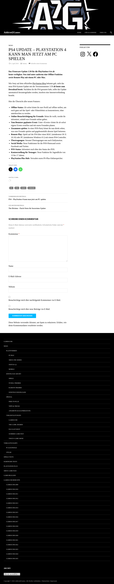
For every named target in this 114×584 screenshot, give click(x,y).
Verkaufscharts (10, 443)
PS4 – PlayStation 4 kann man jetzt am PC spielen (38, 197)
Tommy (24, 63)
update (31, 188)
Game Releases (10, 475)
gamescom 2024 (12, 554)
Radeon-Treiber (15, 388)
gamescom (8, 341)
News (11, 45)
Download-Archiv (13, 374)
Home (79, 32)
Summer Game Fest (16, 434)
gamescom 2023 (12, 549)
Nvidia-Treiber (15, 383)
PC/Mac (11, 355)
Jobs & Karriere (90, 32)
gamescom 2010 (12, 489)
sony (24, 188)
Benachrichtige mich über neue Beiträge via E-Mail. (29, 309)
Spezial (9, 397)
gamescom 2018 (12, 526)
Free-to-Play (14, 401)
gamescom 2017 (12, 521)
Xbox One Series (15, 360)
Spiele (11, 378)
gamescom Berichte (12, 480)
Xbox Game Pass (10, 471)
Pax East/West (14, 429)
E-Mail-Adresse (15, 276)
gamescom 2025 (12, 558)
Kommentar (14, 234)
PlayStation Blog (39, 83)
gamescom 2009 (12, 485)
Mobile (11, 369)
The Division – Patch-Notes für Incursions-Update (38, 206)
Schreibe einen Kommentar (39, 63)
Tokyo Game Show (16, 438)
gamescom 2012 (12, 498)
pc (12, 188)
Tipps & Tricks (14, 406)
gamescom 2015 (12, 512)
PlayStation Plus (11, 466)
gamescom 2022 (12, 545)
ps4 (17, 188)
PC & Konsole (11, 448)
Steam (8, 452)
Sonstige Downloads (17, 392)
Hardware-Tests (10, 461)
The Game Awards (16, 424)
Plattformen (11, 351)
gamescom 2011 (12, 494)
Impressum (53, 581)
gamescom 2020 (12, 535)
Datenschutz (45, 581)
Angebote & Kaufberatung (20, 411)
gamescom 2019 (12, 531)
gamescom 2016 (12, 517)
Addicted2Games (12, 32)
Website (12, 287)
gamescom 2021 (12, 540)
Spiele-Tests (9, 457)
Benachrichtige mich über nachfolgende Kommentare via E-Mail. (35, 300)
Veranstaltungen (13, 415)
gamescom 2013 (12, 503)
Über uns (103, 32)
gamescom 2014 (12, 508)
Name (11, 266)
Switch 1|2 (13, 364)
